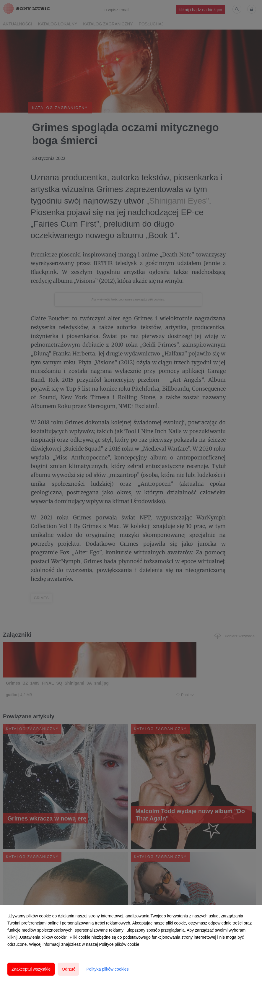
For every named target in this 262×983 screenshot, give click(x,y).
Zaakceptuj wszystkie (31, 969)
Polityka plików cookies (107, 969)
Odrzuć (68, 969)
